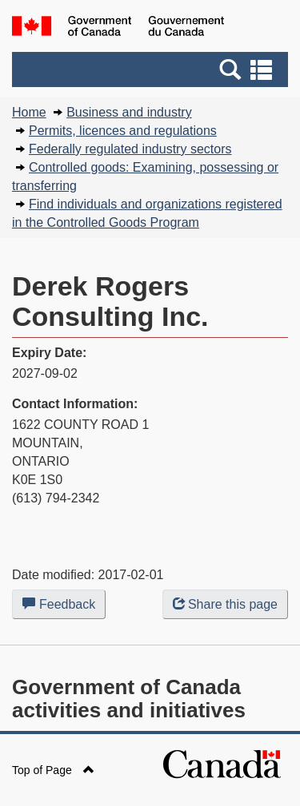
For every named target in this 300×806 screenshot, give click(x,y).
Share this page (225, 604)
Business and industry (129, 112)
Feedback (64, 607)
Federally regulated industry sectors (130, 149)
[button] (152, 69)
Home (29, 112)
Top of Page (53, 770)
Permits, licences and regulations (123, 130)
